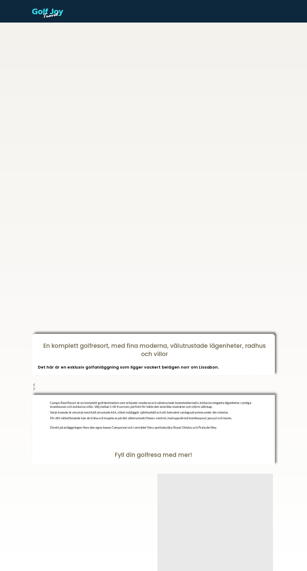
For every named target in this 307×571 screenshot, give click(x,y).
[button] (153, 385)
